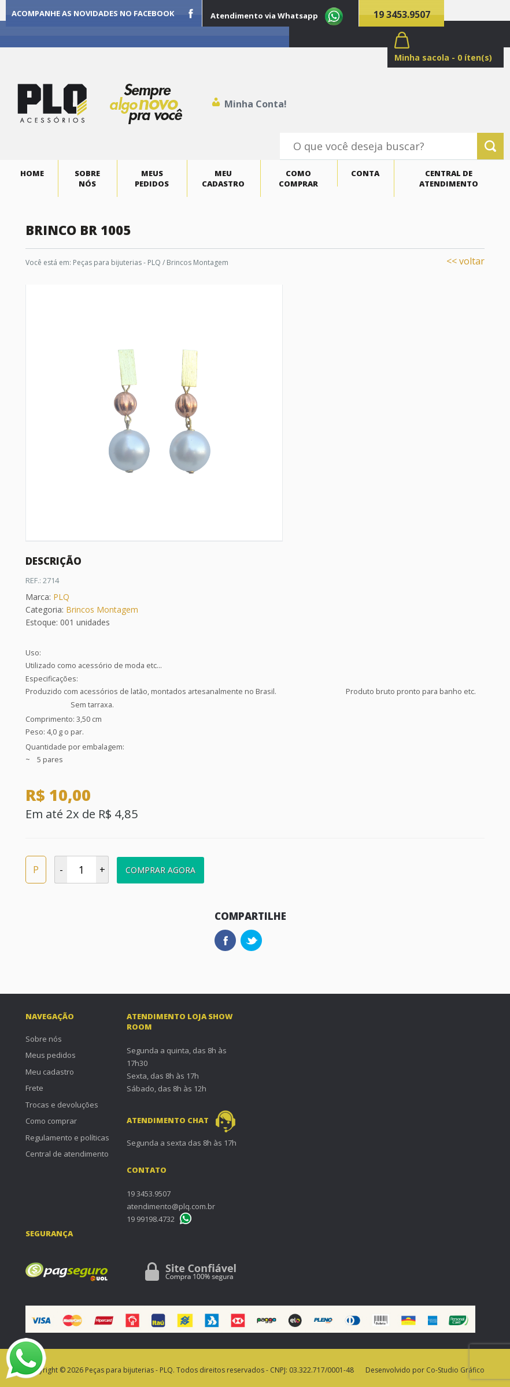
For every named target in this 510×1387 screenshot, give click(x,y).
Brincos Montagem (197, 262)
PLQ (61, 596)
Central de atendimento (448, 178)
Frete (34, 1088)
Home (32, 173)
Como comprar (298, 178)
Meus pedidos (152, 178)
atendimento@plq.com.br (171, 1206)
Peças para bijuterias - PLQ (117, 262)
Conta (365, 173)
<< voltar (465, 261)
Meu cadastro (223, 178)
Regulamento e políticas (67, 1137)
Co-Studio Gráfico (455, 1370)
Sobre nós (87, 178)
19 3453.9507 (402, 14)
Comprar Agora (160, 869)
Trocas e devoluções (61, 1104)
